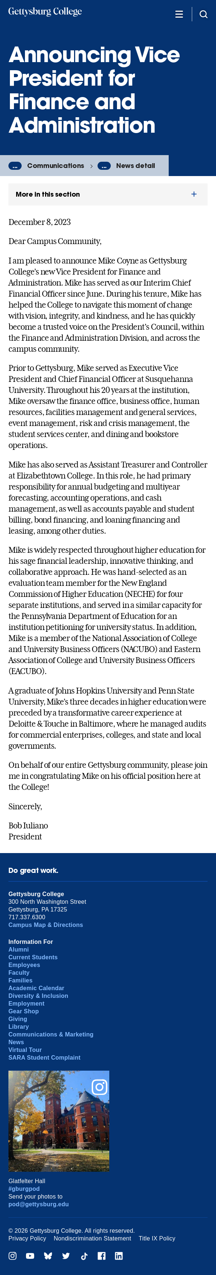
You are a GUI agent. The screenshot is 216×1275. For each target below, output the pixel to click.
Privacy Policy (27, 1238)
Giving (17, 1019)
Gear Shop (23, 1011)
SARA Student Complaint (44, 1057)
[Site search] (203, 14)
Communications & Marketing (51, 1034)
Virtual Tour (25, 1050)
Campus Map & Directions (45, 925)
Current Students (33, 957)
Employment (26, 1003)
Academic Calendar (36, 988)
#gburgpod (24, 1189)
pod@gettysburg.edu (38, 1204)
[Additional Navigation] (179, 14)
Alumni (18, 949)
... (15, 166)
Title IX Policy (157, 1238)
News (16, 1042)
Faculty (19, 973)
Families (20, 980)
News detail (135, 165)
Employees (24, 965)
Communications (55, 165)
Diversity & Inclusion (38, 996)
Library (18, 1027)
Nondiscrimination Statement (92, 1238)
